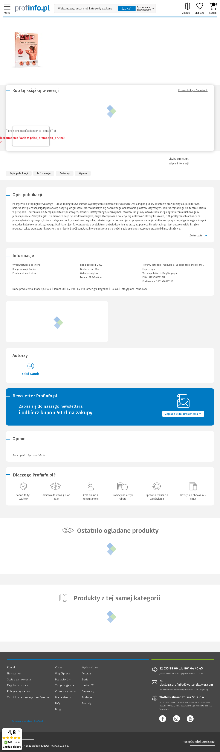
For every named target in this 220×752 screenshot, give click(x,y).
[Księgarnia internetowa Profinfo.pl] (32, 8)
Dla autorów (62, 679)
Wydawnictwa (90, 667)
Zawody (86, 703)
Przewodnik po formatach (193, 90)
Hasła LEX (88, 685)
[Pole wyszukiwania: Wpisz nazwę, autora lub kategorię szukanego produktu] (85, 8)
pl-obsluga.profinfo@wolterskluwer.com (186, 683)
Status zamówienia (19, 679)
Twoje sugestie (64, 685)
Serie (85, 679)
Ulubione (200, 8)
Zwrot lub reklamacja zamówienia (28, 697)
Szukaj (126, 9)
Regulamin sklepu (18, 685)
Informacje (43, 173)
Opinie (83, 173)
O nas (59, 667)
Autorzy (65, 173)
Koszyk (213, 8)
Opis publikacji (19, 173)
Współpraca (62, 673)
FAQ (57, 703)
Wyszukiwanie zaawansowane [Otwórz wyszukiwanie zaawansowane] (145, 8)
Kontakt (11, 667)
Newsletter (14, 673)
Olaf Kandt (31, 374)
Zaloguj (186, 8)
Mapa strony (63, 697)
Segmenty (88, 691)
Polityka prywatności (19, 691)
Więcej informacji (179, 163)
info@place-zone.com (134, 289)
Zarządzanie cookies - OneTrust (27, 721)
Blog (58, 709)
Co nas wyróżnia (65, 691)
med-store (31, 273)
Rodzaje (87, 697)
